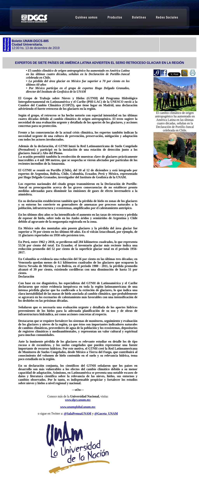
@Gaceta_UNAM (106, 413)
